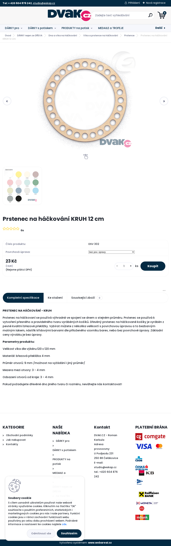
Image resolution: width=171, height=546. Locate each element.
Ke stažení (55, 298)
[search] (128, 16)
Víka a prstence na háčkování (100, 35)
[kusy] (124, 266)
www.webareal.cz (100, 542)
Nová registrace (156, 3)
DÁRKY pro (12, 28)
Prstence (129, 35)
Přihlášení (134, 3)
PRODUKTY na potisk (75, 28)
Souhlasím (69, 533)
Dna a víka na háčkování (63, 35)
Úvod (8, 35)
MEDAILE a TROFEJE (111, 28)
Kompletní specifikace (23, 298)
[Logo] (24, 15)
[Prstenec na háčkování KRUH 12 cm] (85, 101)
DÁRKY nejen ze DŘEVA (29, 35)
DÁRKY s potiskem (40, 28)
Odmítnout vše (41, 533)
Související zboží (86, 298)
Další (159, 28)
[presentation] (7, 101)
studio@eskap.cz (44, 3)
